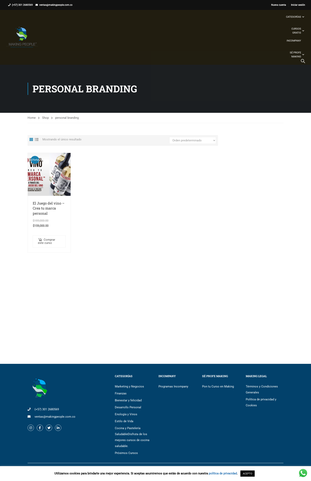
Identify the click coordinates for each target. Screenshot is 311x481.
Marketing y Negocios (129, 386)
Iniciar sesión (298, 5)
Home (32, 118)
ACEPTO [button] (247, 473)
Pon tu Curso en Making (218, 386)
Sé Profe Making (295, 54)
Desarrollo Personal (128, 407)
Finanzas (121, 393)
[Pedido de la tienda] (192, 140)
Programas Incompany (173, 386)
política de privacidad (223, 473)
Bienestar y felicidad (128, 400)
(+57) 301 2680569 (22, 5)
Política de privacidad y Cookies (261, 402)
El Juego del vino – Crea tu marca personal (48, 208)
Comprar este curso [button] (46, 241)
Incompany (294, 40)
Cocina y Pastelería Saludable (132, 437)
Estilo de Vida (124, 421)
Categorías (293, 16)
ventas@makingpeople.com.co (55, 5)
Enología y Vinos (126, 414)
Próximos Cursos (126, 453)
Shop (45, 118)
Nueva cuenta (278, 5)
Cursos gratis (296, 30)
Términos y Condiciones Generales (262, 389)
